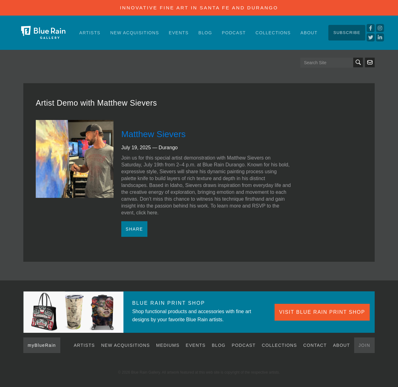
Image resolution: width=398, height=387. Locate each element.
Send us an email (370, 62)
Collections (273, 32)
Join (364, 345)
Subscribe (346, 32)
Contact (315, 345)
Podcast (234, 32)
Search (358, 62)
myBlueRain (42, 345)
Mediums (167, 345)
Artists (89, 32)
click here (146, 212)
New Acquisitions (134, 32)
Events (179, 32)
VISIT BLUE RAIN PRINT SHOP (322, 312)
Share (134, 229)
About (308, 32)
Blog (205, 32)
